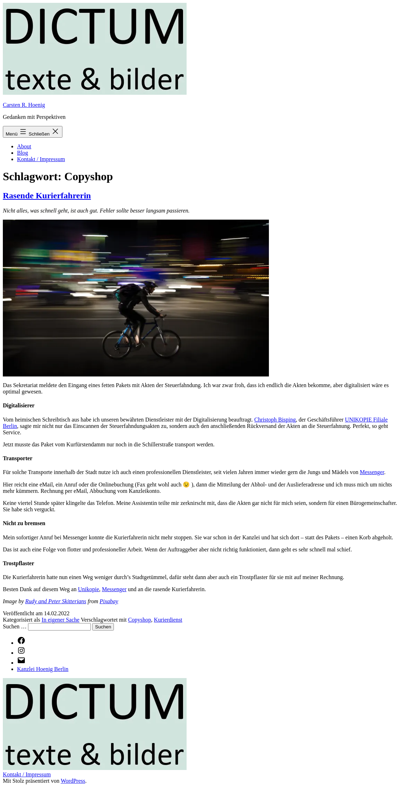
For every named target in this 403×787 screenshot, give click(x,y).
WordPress (73, 781)
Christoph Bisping (275, 420)
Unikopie (88, 589)
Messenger (372, 472)
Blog (22, 153)
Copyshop (139, 620)
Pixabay (109, 601)
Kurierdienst (168, 620)
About (24, 146)
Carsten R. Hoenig (24, 105)
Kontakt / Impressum (41, 159)
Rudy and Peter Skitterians (55, 601)
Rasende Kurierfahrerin (47, 195)
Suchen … (15, 626)
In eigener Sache (60, 620)
